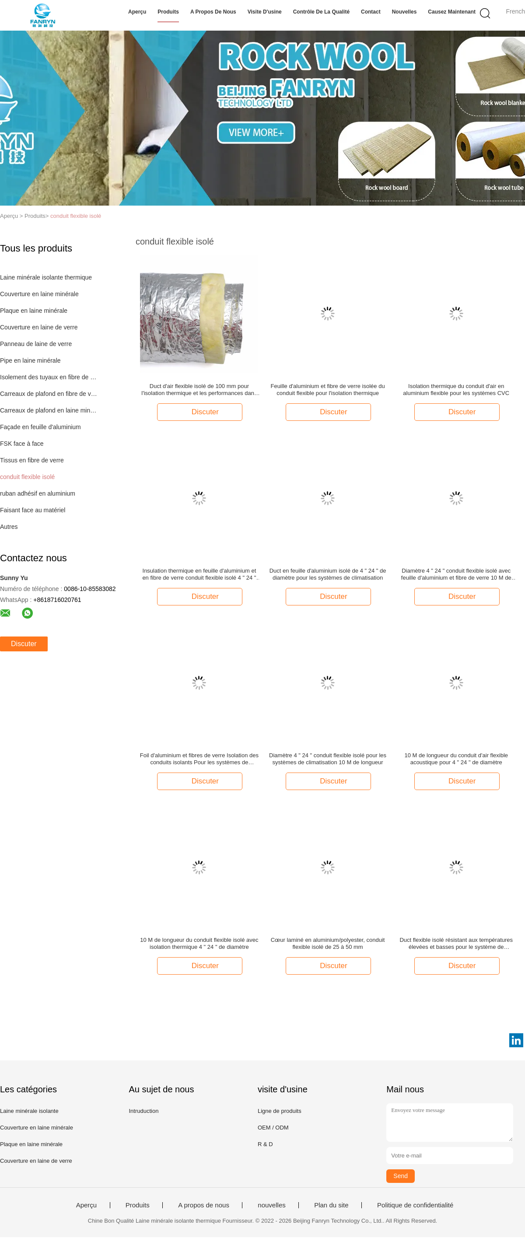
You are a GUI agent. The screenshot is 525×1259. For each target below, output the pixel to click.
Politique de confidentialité (415, 1205)
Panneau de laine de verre (36, 343)
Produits (168, 12)
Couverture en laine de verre (38, 327)
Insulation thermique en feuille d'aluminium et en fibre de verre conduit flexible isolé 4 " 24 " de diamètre (199, 574)
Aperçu (137, 12)
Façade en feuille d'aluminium (40, 426)
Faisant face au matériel (32, 510)
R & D (265, 1144)
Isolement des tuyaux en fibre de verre (49, 377)
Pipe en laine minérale (30, 360)
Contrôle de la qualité (321, 12)
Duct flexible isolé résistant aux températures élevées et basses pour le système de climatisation (456, 944)
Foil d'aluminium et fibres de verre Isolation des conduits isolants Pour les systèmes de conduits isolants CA (199, 759)
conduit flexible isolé (75, 216)
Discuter (24, 643)
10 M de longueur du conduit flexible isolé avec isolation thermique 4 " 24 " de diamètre (199, 943)
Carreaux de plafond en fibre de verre (49, 393)
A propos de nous (213, 12)
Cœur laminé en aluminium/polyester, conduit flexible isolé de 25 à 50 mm (328, 943)
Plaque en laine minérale (33, 310)
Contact (371, 12)
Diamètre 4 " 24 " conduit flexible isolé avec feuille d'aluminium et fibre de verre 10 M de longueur (456, 574)
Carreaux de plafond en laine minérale (49, 410)
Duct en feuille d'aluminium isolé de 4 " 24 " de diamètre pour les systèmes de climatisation (328, 574)
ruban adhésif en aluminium (37, 493)
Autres (9, 526)
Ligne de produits (279, 1111)
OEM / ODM (273, 1127)
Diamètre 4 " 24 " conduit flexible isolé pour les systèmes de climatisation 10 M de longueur (327, 759)
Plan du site (331, 1205)
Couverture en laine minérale (39, 293)
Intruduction (143, 1111)
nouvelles (404, 12)
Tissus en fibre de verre (32, 460)
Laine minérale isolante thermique (46, 277)
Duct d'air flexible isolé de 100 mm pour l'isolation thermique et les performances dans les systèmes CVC (199, 390)
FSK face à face (22, 443)
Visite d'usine (265, 12)
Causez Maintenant (452, 12)
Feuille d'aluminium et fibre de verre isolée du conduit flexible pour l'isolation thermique (327, 389)
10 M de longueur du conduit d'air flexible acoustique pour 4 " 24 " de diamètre (456, 759)
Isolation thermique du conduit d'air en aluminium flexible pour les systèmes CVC (456, 389)
